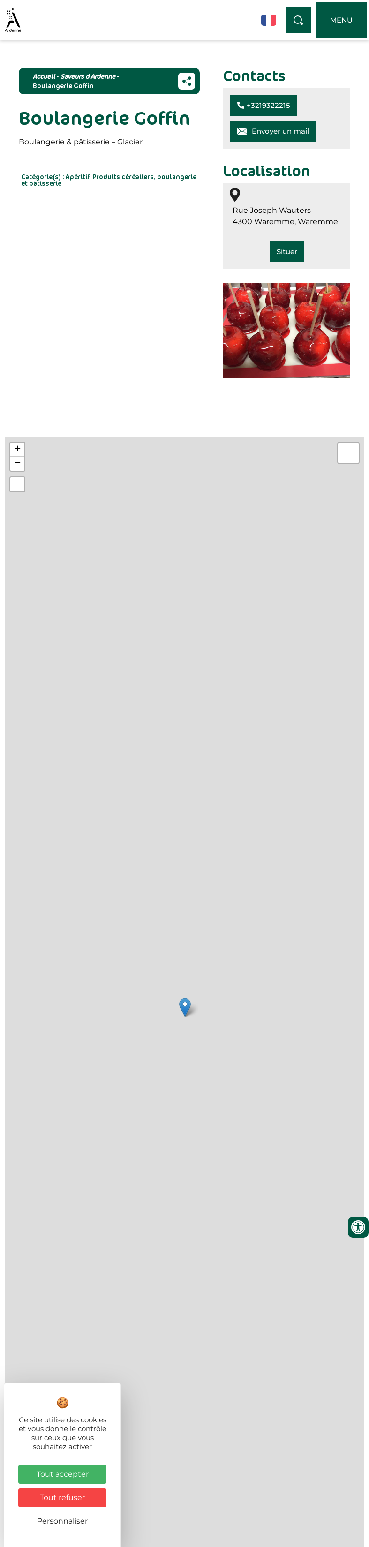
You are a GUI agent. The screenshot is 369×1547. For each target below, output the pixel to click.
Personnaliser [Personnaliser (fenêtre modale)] (62, 1521)
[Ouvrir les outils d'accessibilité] (358, 1227)
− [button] (18, 464)
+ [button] (18, 450)
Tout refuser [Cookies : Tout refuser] (62, 1497)
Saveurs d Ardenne (87, 76)
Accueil (44, 76)
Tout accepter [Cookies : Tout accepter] (63, 1474)
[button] (263, 105)
